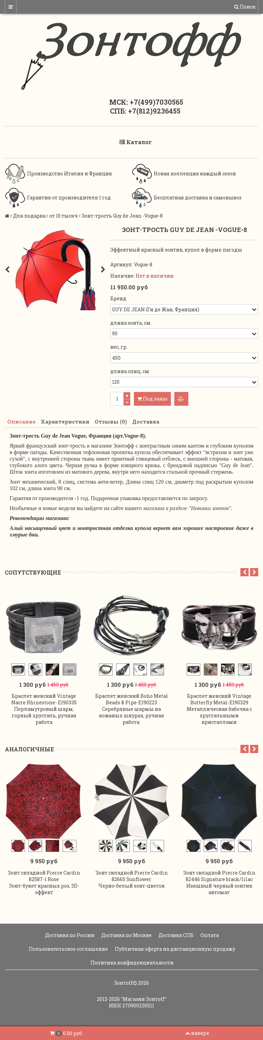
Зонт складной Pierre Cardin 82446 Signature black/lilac (219, 874)
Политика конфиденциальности (131, 961)
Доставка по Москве (126, 933)
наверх (197, 1033)
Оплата (209, 933)
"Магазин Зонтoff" (143, 997)
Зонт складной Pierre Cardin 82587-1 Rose (44, 874)
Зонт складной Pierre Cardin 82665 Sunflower (132, 874)
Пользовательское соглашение (68, 947)
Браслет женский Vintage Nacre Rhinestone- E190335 (44, 698)
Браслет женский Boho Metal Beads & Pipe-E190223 (131, 698)
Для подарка (29, 215)
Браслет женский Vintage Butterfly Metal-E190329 (219, 698)
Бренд (118, 298)
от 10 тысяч (63, 215)
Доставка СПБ (175, 933)
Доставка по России (69, 933)
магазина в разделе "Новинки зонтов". (188, 509)
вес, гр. (118, 347)
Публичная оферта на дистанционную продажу (174, 947)
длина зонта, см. (131, 323)
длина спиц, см (129, 371)
